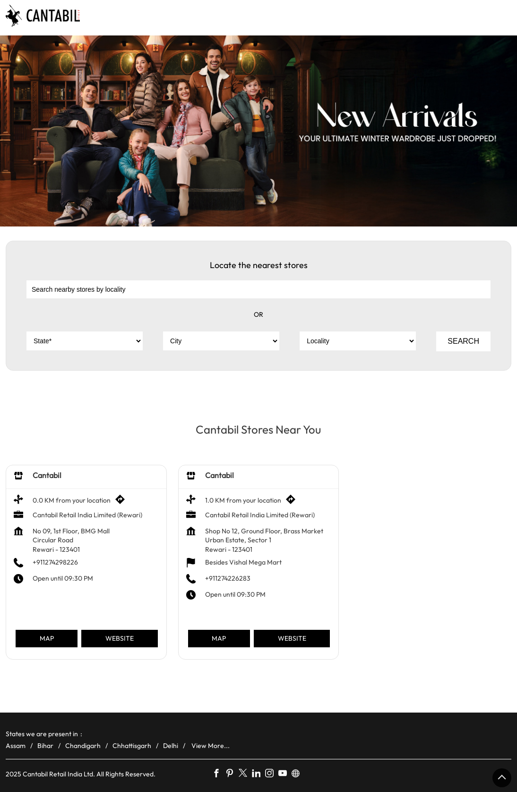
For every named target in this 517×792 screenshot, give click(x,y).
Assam (16, 745)
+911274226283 (227, 578)
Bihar (45, 745)
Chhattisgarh (131, 745)
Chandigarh (83, 745)
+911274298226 (55, 562)
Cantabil (47, 475)
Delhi (170, 745)
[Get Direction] (122, 502)
